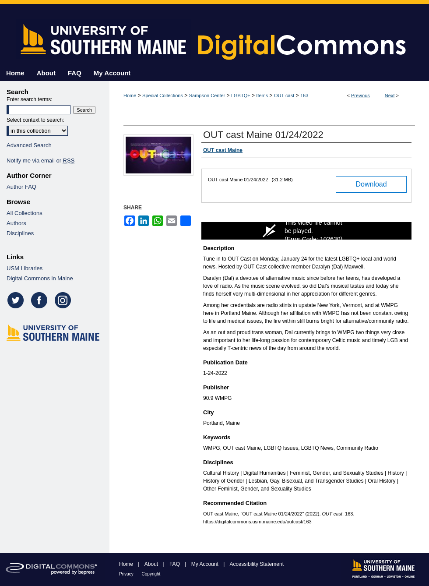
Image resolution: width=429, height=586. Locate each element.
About (152, 564)
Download (371, 184)
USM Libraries (24, 268)
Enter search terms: (30, 99)
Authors (16, 223)
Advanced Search (29, 145)
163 (304, 95)
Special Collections (162, 95)
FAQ (175, 564)
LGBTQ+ (240, 95)
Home (129, 95)
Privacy (127, 574)
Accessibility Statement (257, 564)
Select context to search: (35, 120)
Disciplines (20, 233)
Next (390, 95)
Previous (360, 95)
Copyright (151, 574)
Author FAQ (21, 187)
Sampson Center (207, 95)
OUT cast (284, 95)
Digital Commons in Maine (40, 278)
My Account (205, 564)
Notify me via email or (40, 160)
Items (262, 95)
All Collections (24, 213)
